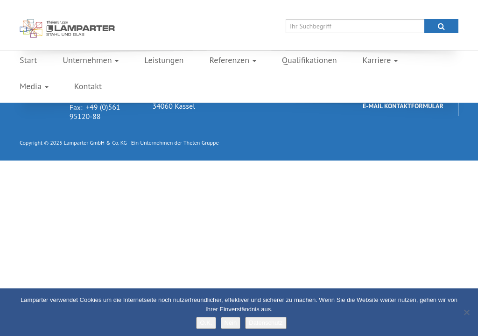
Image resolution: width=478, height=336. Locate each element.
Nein (231, 322)
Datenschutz (265, 322)
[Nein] (466, 312)
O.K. (206, 322)
